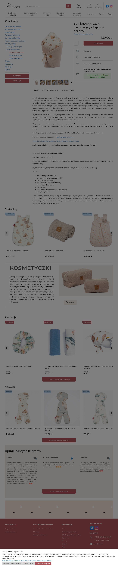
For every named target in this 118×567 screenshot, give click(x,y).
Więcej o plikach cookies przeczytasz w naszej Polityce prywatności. (27, 560)
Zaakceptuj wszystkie (43, 563)
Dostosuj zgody (28, 563)
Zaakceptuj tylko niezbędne (12, 563)
